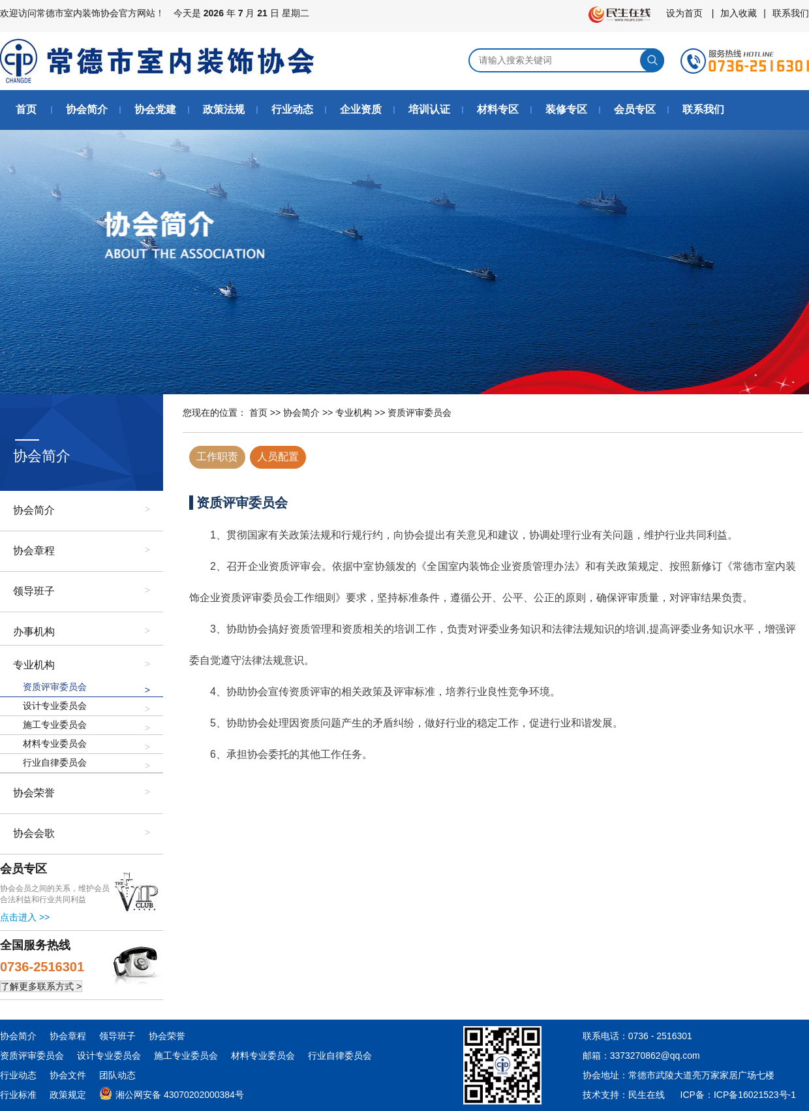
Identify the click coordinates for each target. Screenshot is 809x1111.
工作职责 (217, 456)
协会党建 (155, 109)
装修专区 (566, 109)
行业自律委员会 (55, 762)
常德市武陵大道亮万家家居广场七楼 (701, 1075)
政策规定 (68, 1094)
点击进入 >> (25, 917)
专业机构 (34, 664)
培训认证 (429, 109)
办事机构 (34, 631)
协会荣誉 (34, 792)
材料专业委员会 (55, 743)
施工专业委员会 (55, 724)
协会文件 (68, 1075)
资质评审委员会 (55, 686)
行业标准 (18, 1094)
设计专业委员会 (55, 705)
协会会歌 (34, 833)
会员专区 (635, 109)
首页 (26, 109)
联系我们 (790, 13)
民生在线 (646, 1094)
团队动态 (117, 1075)
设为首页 (684, 13)
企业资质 (361, 109)
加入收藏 (738, 13)
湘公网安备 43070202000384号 (171, 1092)
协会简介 (87, 109)
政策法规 (224, 109)
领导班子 (34, 591)
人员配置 (278, 456)
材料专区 (498, 109)
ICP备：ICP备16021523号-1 (738, 1094)
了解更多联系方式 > (41, 986)
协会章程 (34, 550)
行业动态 (292, 109)
